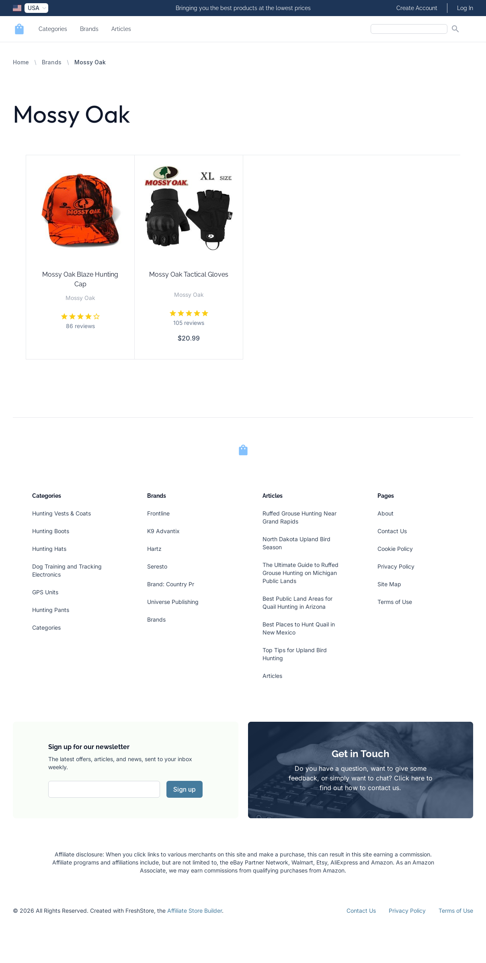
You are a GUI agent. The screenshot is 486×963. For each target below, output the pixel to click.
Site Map (389, 584)
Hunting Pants (50, 609)
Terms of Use (394, 601)
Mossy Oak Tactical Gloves (188, 274)
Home (21, 62)
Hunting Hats (49, 548)
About (385, 513)
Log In (465, 8)
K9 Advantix (163, 531)
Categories (53, 29)
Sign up (184, 789)
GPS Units (45, 592)
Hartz (154, 548)
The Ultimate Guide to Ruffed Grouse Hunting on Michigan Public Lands (300, 572)
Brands (89, 29)
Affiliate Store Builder (194, 910)
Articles (121, 29)
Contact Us (392, 531)
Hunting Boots (50, 531)
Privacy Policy (395, 566)
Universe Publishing (173, 601)
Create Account (416, 8)
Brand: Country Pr (170, 584)
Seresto (157, 566)
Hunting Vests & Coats (61, 513)
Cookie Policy (395, 548)
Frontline (158, 513)
